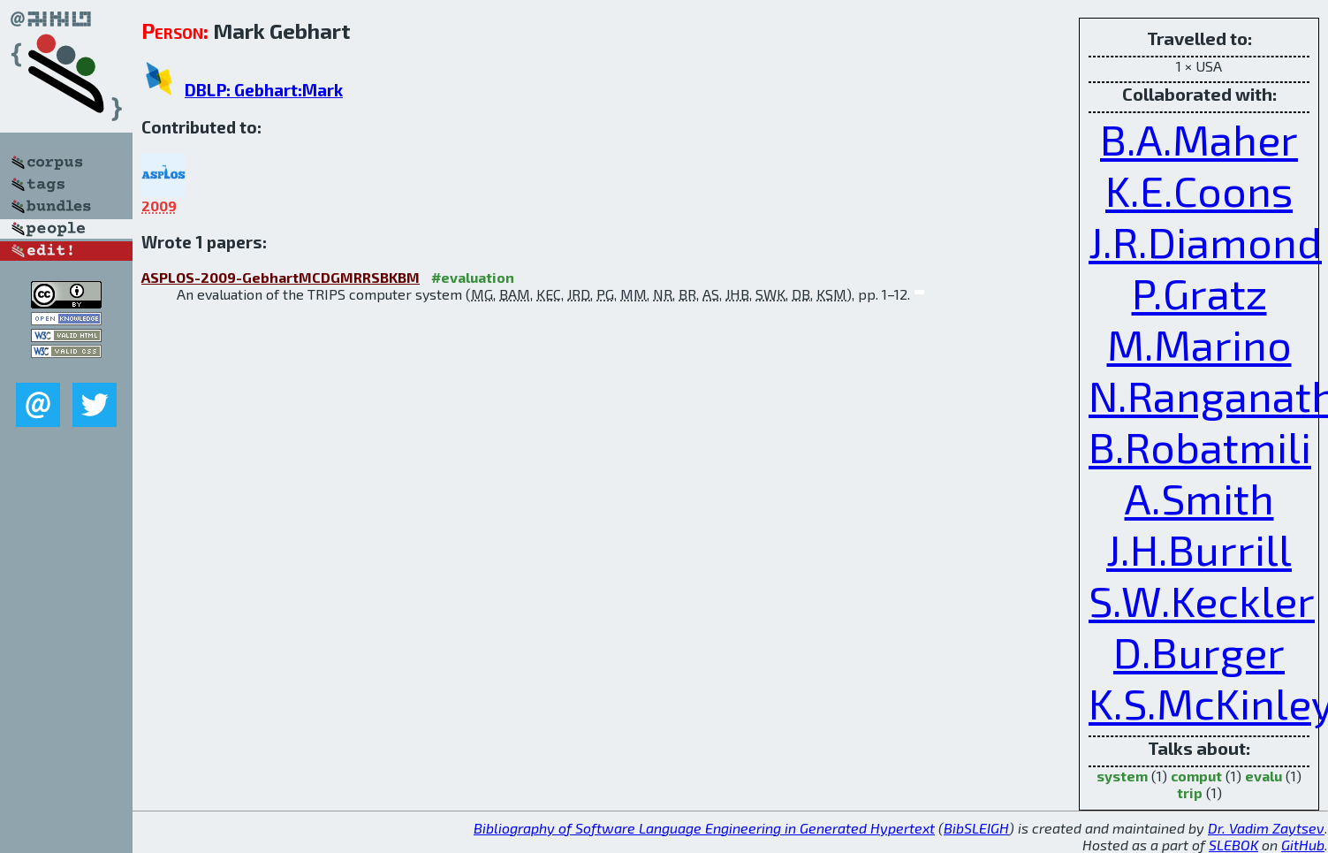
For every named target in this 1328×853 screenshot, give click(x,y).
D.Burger (1199, 651)
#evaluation (472, 277)
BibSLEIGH (976, 827)
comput (1196, 775)
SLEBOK (1233, 844)
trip (1190, 792)
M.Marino (1199, 343)
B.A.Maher (1199, 138)
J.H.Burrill (1199, 549)
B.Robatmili (1200, 446)
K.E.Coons (1199, 190)
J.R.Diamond (1205, 241)
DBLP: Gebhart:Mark (264, 90)
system (1122, 775)
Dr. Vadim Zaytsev (1266, 827)
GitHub (1302, 844)
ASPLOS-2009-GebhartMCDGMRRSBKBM (280, 277)
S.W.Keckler (1202, 600)
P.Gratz (1199, 292)
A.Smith (1199, 497)
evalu (1263, 775)
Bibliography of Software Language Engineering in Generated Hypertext (704, 827)
